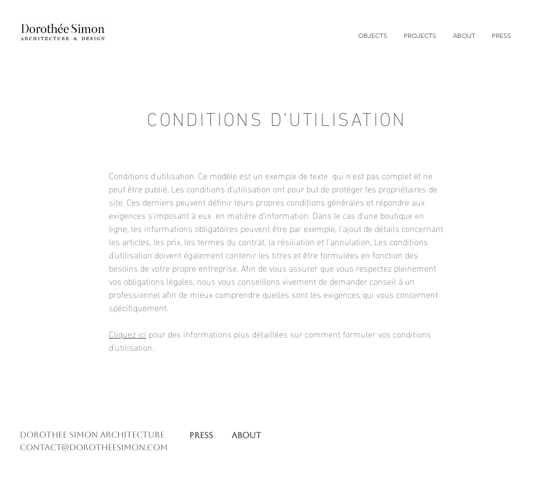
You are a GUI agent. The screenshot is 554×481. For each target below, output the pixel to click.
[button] (420, 35)
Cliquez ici (127, 333)
